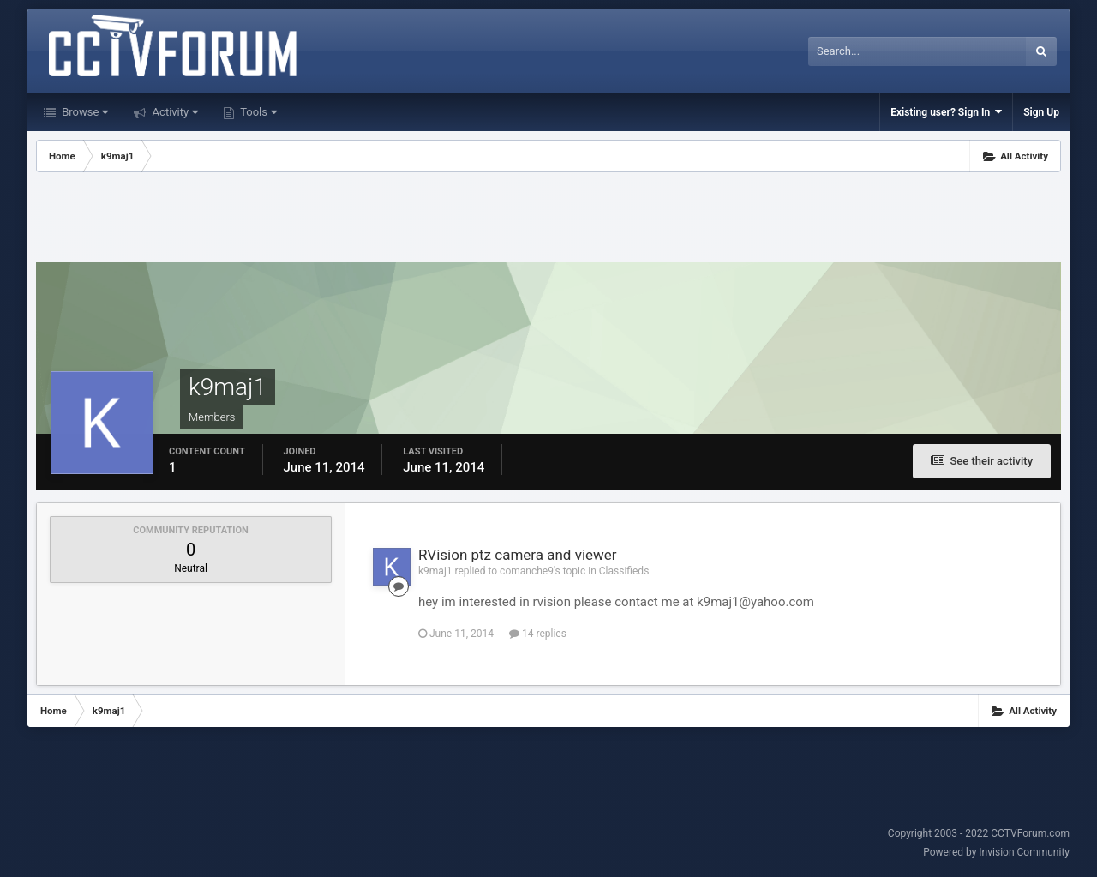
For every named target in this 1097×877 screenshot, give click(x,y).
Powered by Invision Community (996, 852)
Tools (257, 111)
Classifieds (624, 571)
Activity (173, 111)
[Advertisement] (548, 219)
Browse (83, 111)
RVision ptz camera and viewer (517, 554)
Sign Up (1041, 112)
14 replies (537, 634)
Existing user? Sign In (946, 111)
